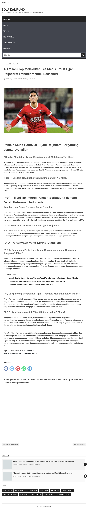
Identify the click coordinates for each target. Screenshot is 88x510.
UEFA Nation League (63, 494)
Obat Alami (24, 494)
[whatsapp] (23, 368)
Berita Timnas (19, 490)
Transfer (6, 49)
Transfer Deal (49, 494)
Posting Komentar (29, 79)
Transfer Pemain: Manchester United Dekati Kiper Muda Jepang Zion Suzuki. (37, 281)
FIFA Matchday (8, 37)
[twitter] (12, 368)
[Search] (42, 55)
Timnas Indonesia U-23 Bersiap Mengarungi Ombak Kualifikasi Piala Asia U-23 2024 (43, 473)
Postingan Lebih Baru (10, 444)
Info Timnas (55, 490)
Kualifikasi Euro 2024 (10, 494)
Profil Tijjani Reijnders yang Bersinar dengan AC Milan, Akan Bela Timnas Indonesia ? (44, 461)
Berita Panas (7, 490)
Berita (5, 25)
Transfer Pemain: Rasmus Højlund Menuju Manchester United (31, 285)
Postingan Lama (79, 444)
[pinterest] (17, 368)
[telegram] (29, 368)
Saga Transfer (36, 494)
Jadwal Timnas (9, 43)
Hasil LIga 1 (44, 490)
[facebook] (6, 368)
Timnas (6, 31)
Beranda (6, 19)
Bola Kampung (13, 9)
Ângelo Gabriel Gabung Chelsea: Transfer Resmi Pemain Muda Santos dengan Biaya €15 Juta (43, 278)
